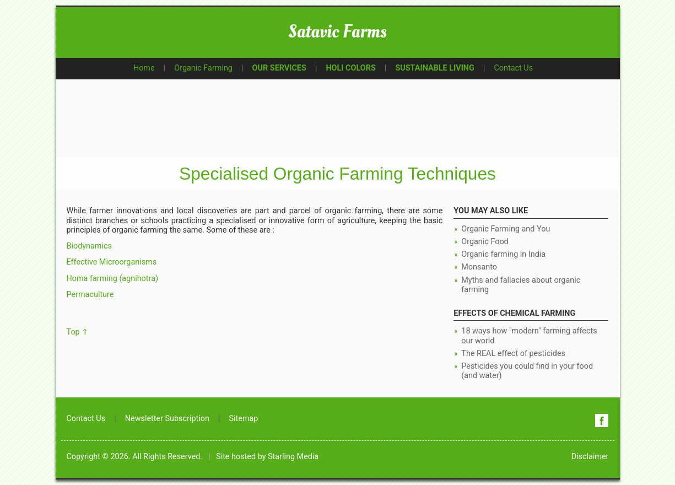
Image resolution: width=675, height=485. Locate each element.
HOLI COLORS (350, 68)
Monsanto (479, 267)
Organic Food (484, 241)
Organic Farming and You (505, 229)
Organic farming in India (503, 254)
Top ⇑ (78, 332)
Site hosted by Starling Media (267, 456)
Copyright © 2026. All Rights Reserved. (135, 456)
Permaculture (90, 294)
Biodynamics (89, 246)
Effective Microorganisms (112, 262)
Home (144, 68)
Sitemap (243, 418)
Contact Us (513, 68)
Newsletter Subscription (167, 418)
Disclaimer (590, 456)
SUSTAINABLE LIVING (434, 68)
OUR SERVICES (279, 68)
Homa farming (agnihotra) (112, 278)
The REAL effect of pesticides (513, 353)
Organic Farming (203, 68)
